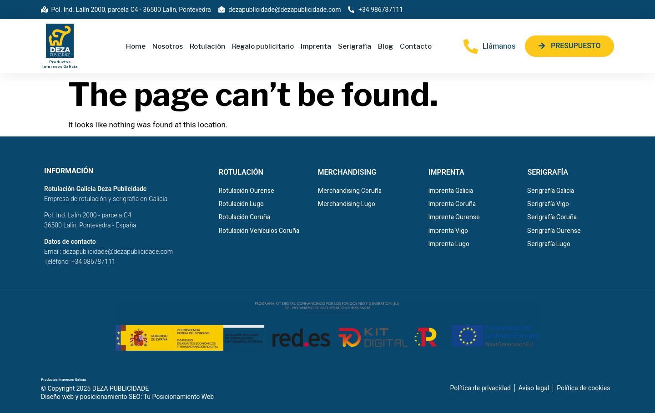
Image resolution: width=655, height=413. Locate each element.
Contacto (416, 46)
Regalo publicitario (263, 46)
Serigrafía (354, 46)
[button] (569, 46)
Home (136, 46)
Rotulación (207, 46)
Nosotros (167, 46)
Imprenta (316, 46)
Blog (385, 46)
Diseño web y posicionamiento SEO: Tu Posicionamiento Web (127, 396)
